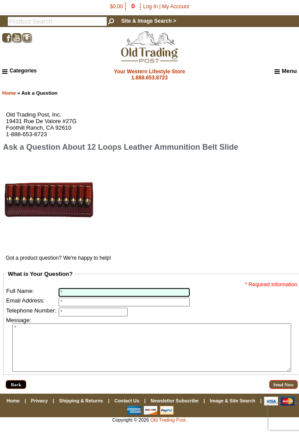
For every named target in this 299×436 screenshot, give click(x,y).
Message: (18, 320)
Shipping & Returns (81, 409)
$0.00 (123, 6)
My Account (175, 6)
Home (9, 93)
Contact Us (127, 409)
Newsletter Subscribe (174, 409)
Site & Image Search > (148, 21)
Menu (286, 71)
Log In (150, 6)
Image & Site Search (232, 409)
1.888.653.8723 (149, 78)
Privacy (39, 409)
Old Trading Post (167, 429)
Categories (19, 71)
